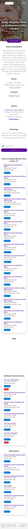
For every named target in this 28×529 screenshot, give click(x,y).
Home (2, 524)
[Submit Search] (12, 3)
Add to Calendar (14, 87)
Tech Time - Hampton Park (11, 379)
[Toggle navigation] (2, 3)
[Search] (8, 3)
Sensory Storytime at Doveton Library (14, 392)
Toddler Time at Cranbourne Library (14, 505)
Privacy (3, 526)
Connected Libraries (23, 525)
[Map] (14, 356)
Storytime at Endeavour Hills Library (14, 413)
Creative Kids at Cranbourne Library (14, 495)
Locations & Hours (11, 524)
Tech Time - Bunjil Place (10, 433)
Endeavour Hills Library (14, 110)
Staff (14, 526)
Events (24, 3)
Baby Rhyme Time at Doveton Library (14, 255)
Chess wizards (8, 485)
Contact (9, 526)
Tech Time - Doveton (10, 423)
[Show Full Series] (17, 161)
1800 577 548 (14, 96)
